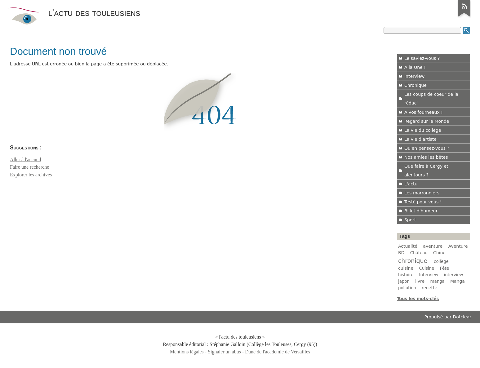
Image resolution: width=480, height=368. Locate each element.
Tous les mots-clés (418, 298)
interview (453, 275)
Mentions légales (187, 351)
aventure (432, 246)
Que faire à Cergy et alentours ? (426, 170)
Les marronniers (421, 192)
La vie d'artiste (420, 139)
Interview (414, 76)
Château (419, 253)
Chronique (415, 85)
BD (401, 252)
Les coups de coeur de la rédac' (431, 98)
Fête (444, 268)
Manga (457, 281)
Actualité (407, 246)
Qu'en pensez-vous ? (426, 148)
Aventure (458, 246)
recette (429, 287)
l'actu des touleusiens (94, 12)
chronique (412, 260)
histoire (406, 275)
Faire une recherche (29, 167)
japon (404, 281)
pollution (407, 288)
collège (441, 261)
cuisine (405, 268)
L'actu (410, 183)
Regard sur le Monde (426, 121)
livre (419, 281)
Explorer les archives (31, 174)
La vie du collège (422, 130)
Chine (439, 252)
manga (437, 281)
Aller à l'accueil (25, 159)
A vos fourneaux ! (423, 112)
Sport (410, 219)
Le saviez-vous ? (422, 58)
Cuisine (426, 268)
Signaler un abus (224, 351)
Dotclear (462, 316)
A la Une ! (415, 67)
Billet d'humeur (421, 210)
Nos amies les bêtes (426, 157)
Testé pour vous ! (423, 201)
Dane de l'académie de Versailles (277, 351)
